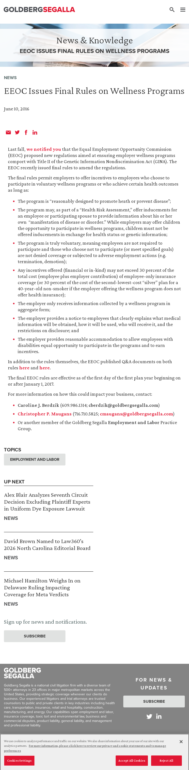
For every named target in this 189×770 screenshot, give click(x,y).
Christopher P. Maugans (45, 413)
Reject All (166, 763)
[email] (8, 132)
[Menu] (180, 10)
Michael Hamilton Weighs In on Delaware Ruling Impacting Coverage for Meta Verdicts (42, 587)
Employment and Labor (133, 422)
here (24, 367)
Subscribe (35, 636)
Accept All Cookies (131, 763)
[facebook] (26, 132)
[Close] (181, 743)
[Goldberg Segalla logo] (39, 10)
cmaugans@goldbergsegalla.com (136, 413)
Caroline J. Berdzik (38, 405)
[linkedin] (34, 132)
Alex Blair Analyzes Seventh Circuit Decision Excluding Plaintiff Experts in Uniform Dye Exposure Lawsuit (47, 501)
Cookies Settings (19, 763)
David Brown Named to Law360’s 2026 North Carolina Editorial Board (47, 544)
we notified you (43, 149)
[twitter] (17, 132)
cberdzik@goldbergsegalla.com (123, 405)
